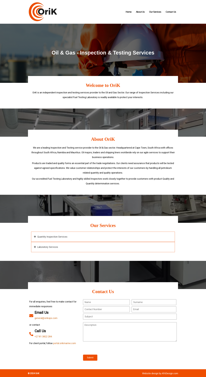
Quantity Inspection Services (53, 234)
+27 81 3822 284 (43, 335)
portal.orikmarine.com (64, 341)
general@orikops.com (46, 316)
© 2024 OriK (34, 372)
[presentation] (103, 348)
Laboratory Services (48, 244)
